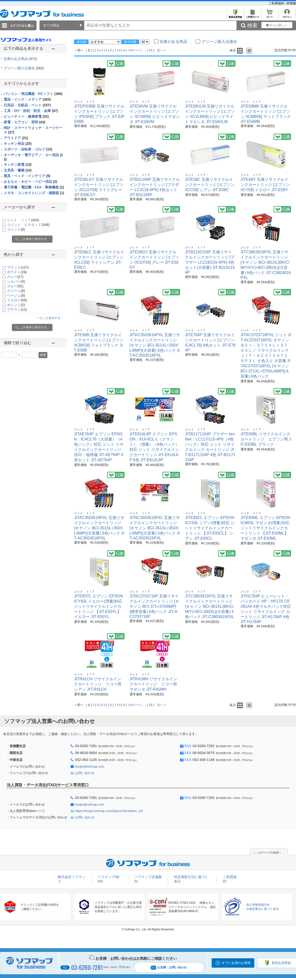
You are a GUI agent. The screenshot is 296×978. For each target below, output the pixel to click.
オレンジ (16, 305)
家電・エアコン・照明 (24, 122)
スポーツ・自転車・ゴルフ (28, 149)
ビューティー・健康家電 (26, 116)
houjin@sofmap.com (89, 766)
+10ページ (135, 50)
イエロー (17, 300)
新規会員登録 (235, 15)
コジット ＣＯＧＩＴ (28, 225)
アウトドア (16, 138)
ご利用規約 (276, 3)
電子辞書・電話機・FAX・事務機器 (34, 187)
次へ (160, 50)
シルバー (16, 281)
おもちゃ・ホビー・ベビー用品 (30, 182)
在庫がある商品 (20, 59)
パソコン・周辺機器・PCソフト (33, 94)
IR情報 (291, 3)
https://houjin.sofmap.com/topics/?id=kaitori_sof (109, 811)
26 (150, 50)
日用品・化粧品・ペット (27, 105)
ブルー (15, 286)
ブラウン (17, 310)
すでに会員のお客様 (236, 963)
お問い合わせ (84, 773)
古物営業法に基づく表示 (262, 909)
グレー (15, 277)
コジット (16, 229)
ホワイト (17, 272)
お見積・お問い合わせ (169, 967)
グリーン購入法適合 (24, 68)
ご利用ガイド (252, 15)
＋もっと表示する (48, 318)
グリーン (16, 291)
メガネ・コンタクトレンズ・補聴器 (34, 193)
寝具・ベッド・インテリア (27, 176)
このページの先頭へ (269, 852)
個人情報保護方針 (258, 904)
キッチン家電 (18, 164)
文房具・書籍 (18, 170)
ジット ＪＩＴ (23, 220)
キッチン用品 (18, 144)
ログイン (287, 15)
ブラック (18, 267)
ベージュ (16, 295)
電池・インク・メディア (27, 99)
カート (270, 15)
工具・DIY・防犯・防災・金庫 (31, 111)
